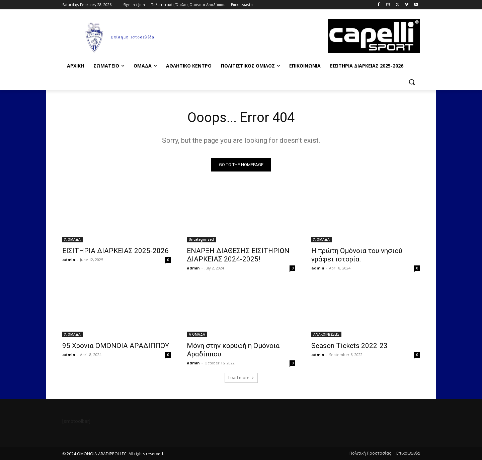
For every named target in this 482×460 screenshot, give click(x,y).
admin (68, 259)
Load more (241, 377)
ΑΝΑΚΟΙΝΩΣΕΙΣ (326, 334)
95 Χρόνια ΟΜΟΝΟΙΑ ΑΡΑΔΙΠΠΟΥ (115, 346)
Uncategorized (201, 239)
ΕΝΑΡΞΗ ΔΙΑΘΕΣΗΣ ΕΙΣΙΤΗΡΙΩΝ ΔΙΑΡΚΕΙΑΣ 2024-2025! (238, 255)
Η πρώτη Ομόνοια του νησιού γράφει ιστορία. (356, 255)
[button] (412, 82)
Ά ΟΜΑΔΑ (72, 239)
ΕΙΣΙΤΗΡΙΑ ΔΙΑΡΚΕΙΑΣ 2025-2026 (115, 251)
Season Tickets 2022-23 (349, 346)
